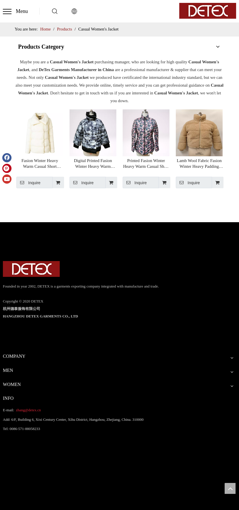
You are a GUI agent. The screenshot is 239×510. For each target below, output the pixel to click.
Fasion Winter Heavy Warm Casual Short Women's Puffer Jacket (39, 163)
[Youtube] (6, 179)
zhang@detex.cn (28, 410)
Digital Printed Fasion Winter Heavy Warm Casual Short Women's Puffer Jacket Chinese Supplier (93, 163)
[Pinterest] (6, 168)
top (230, 488)
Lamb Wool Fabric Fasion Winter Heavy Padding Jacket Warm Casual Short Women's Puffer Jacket (199, 163)
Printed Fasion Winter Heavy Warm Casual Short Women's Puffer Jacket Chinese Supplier (146, 163)
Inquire (28, 182)
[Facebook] (6, 157)
